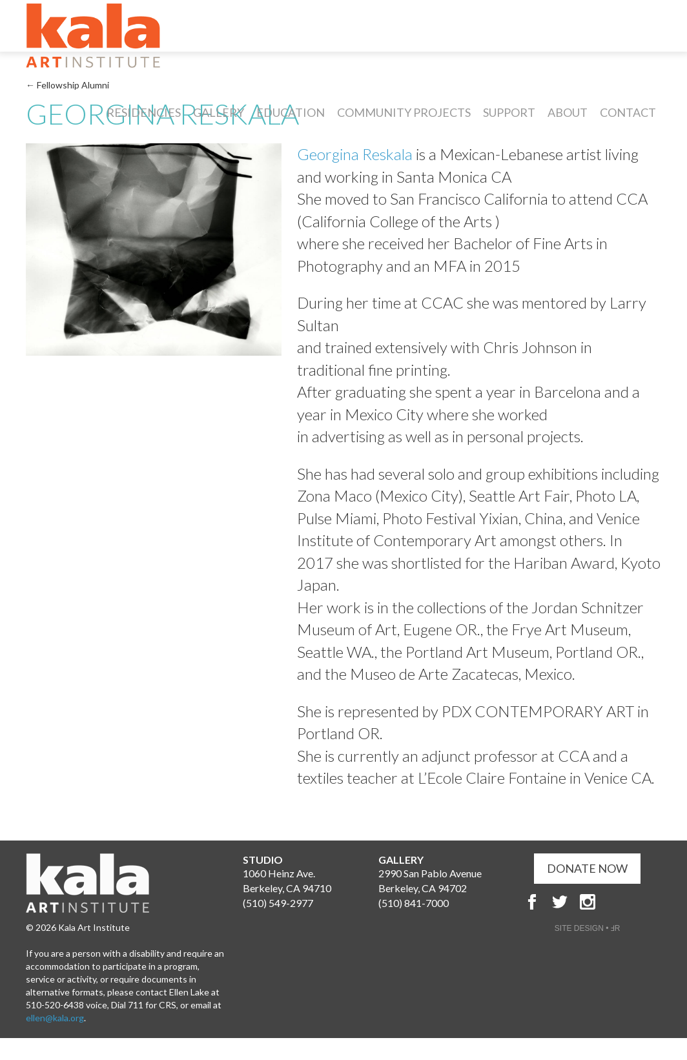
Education (290, 112)
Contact (628, 112)
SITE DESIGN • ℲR (587, 928)
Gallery (218, 112)
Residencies (144, 112)
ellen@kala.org (55, 1017)
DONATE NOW (587, 868)
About (568, 112)
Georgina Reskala (355, 154)
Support (509, 112)
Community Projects (404, 112)
